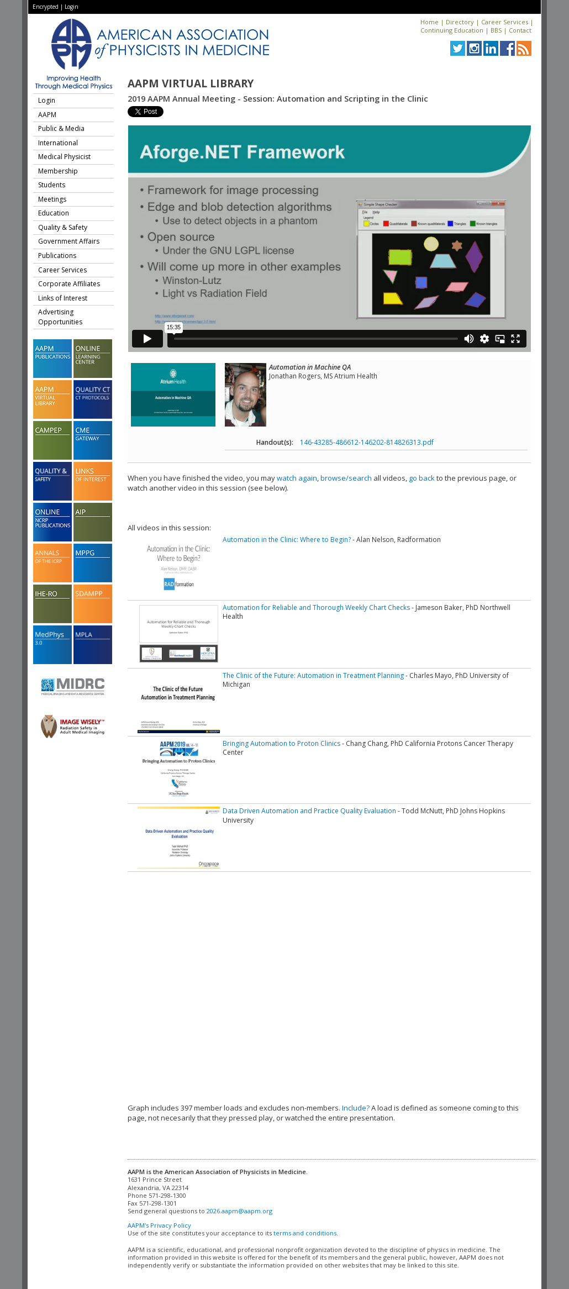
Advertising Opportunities (60, 317)
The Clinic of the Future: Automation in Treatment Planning (313, 675)
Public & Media (61, 128)
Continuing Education (451, 30)
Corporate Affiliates (69, 283)
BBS (496, 30)
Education (53, 213)
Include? (356, 1108)
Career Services (504, 22)
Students (51, 185)
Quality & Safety (62, 227)
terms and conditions (304, 1233)
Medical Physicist (64, 156)
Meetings (52, 199)
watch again (297, 478)
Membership (58, 171)
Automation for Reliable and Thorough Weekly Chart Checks (316, 607)
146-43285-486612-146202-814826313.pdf (367, 442)
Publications (57, 255)
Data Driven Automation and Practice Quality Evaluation (309, 811)
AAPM (47, 114)
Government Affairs (68, 241)
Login (71, 6)
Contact (520, 30)
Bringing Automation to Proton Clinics (281, 743)
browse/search (346, 478)
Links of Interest (62, 298)
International (58, 143)
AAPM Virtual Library (191, 83)
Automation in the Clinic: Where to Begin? (287, 539)
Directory (460, 22)
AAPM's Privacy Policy (159, 1225)
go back (422, 478)
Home (429, 22)
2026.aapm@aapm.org (239, 1211)
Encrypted (46, 6)
